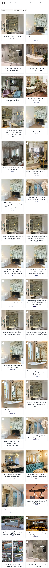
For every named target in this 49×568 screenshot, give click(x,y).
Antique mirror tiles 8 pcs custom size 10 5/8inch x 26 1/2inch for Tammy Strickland (12, 271)
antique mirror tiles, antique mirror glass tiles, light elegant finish (36, 477)
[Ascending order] (12, 10)
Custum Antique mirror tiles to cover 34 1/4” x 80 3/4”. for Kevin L (36, 334)
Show (16, 10)
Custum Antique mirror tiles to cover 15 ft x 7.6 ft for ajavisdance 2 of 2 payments (36, 271)
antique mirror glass (12, 100)
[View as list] (26, 10)
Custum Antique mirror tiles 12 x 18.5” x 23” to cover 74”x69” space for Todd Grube (36, 238)
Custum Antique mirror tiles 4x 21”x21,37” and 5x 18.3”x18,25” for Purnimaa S (36, 303)
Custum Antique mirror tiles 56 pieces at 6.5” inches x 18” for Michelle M (36, 404)
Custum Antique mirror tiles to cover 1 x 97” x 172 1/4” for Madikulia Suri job (12, 443)
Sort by (4, 10)
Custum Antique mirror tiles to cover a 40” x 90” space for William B (36, 373)
